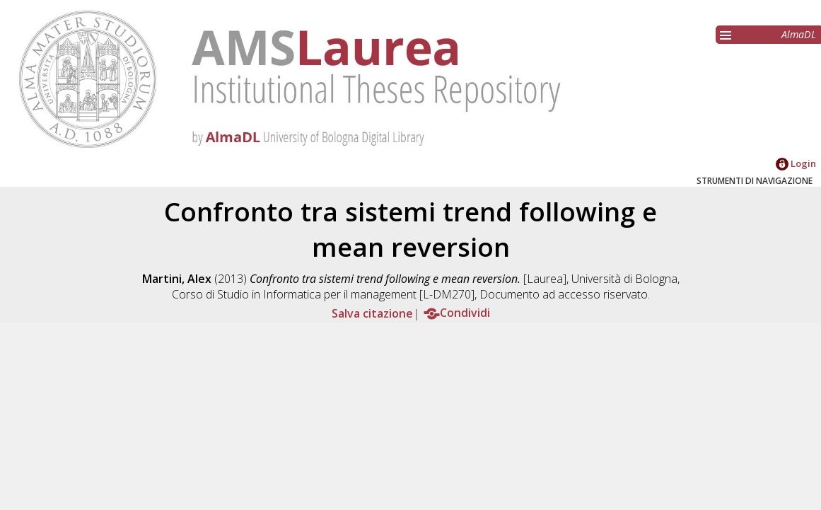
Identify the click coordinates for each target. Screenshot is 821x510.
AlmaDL (798, 34)
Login (796, 163)
